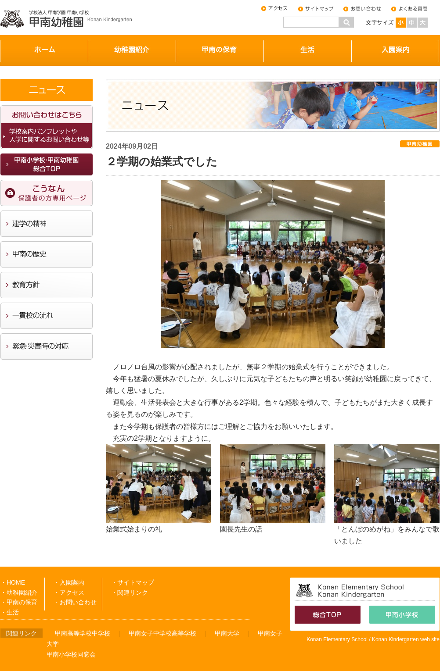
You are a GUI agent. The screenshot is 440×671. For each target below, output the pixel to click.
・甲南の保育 (18, 602)
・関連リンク (129, 592)
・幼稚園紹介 (18, 592)
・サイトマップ (132, 582)
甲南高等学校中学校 (82, 633)
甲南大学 (227, 633)
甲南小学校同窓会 (71, 654)
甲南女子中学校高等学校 (162, 633)
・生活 (9, 612)
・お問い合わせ (75, 602)
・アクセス (69, 592)
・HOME (12, 582)
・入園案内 (69, 582)
